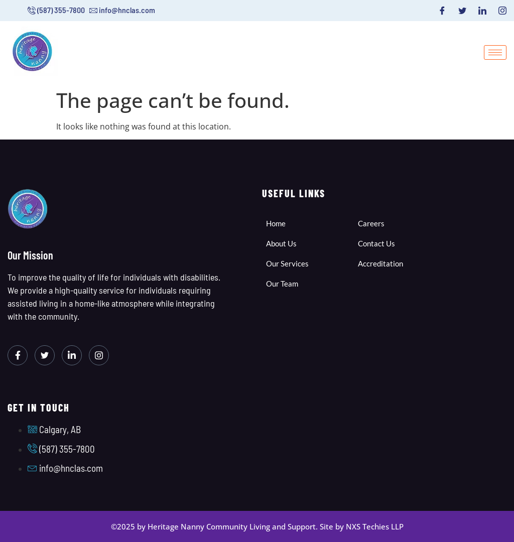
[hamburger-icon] (495, 52)
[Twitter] (462, 10)
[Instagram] (502, 10)
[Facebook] (442, 10)
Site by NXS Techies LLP (362, 526)
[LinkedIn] (482, 10)
